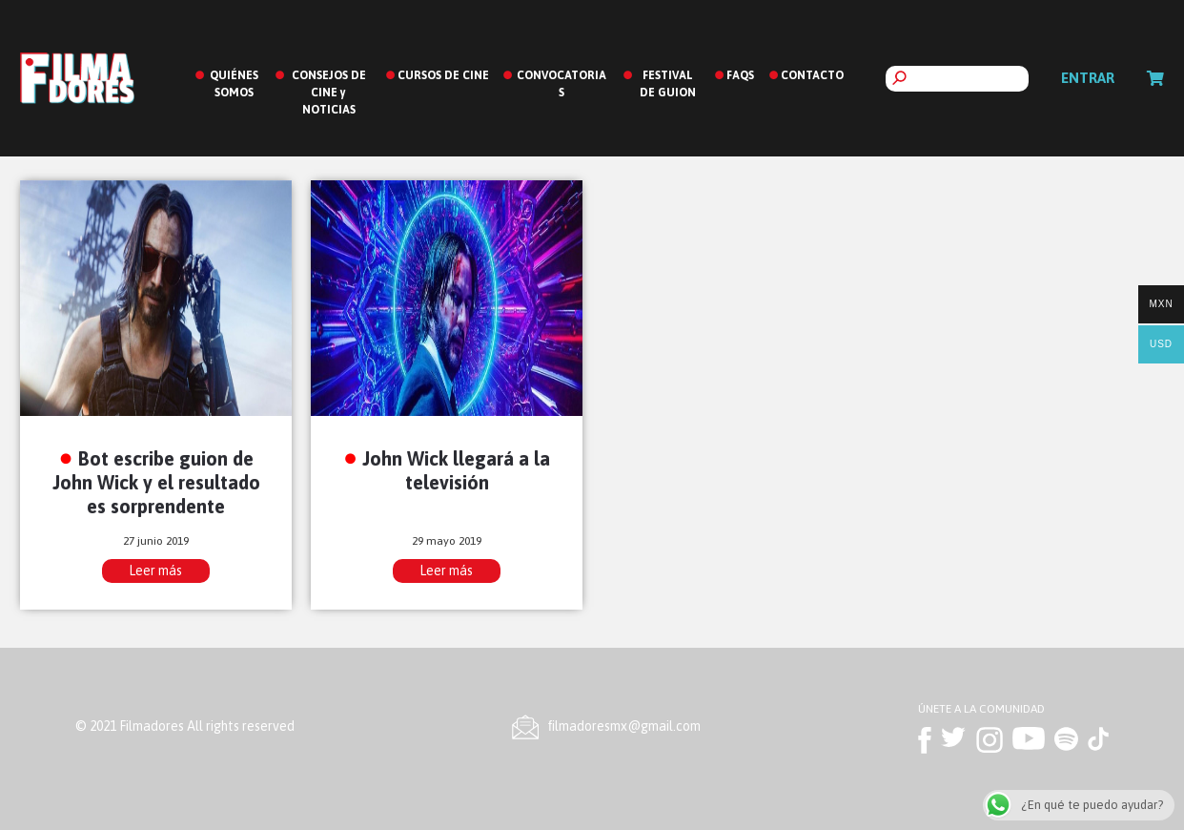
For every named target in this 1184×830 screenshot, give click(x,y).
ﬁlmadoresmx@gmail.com (624, 726)
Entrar (1087, 78)
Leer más (155, 570)
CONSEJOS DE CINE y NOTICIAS (329, 92)
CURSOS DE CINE (443, 75)
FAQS (740, 75)
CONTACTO (812, 75)
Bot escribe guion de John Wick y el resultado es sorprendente (156, 482)
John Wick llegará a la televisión (456, 470)
